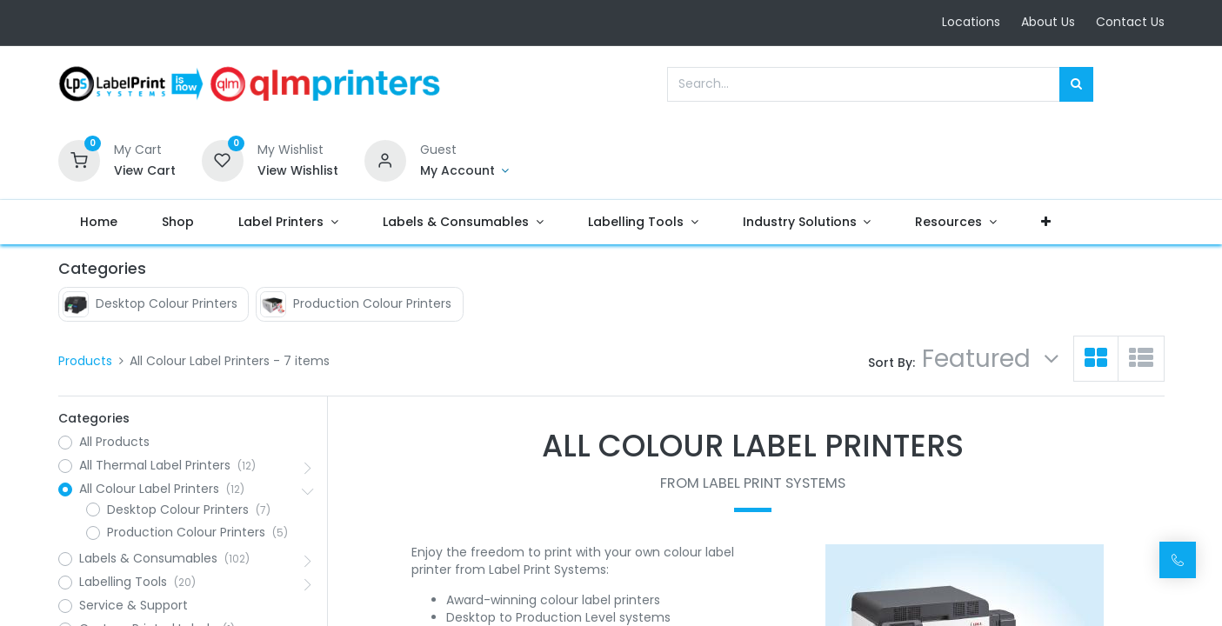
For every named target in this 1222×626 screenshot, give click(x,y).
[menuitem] (99, 222)
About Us (1048, 21)
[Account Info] (465, 171)
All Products (114, 442)
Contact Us (1130, 21)
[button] (1046, 222)
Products (85, 361)
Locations (971, 21)
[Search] (1076, 84)
